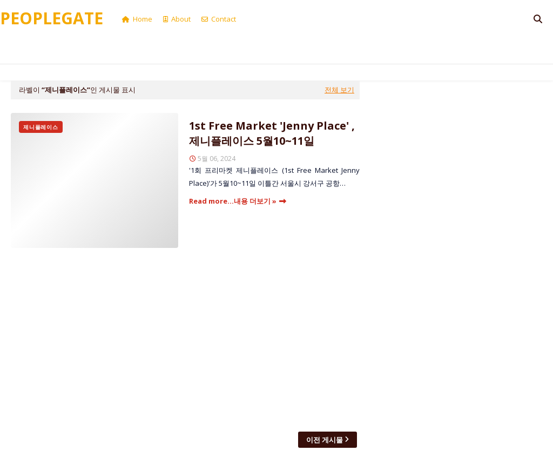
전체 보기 (339, 90)
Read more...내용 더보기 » (232, 201)
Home (137, 19)
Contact (218, 19)
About (177, 19)
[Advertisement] (185, 339)
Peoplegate (51, 18)
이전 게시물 (324, 440)
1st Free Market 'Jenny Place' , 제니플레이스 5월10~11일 (272, 133)
